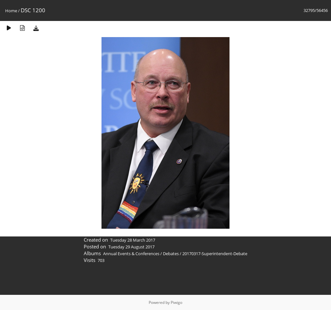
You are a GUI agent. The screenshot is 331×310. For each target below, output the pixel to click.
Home (11, 11)
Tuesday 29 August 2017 (131, 247)
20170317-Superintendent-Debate (214, 253)
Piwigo (176, 302)
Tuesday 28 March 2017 (132, 240)
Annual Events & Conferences (131, 253)
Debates (171, 253)
